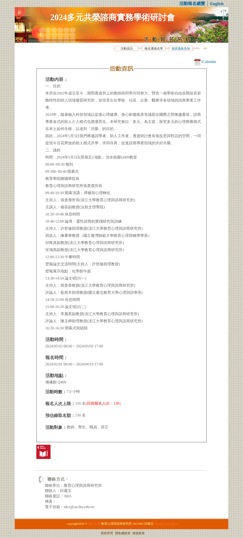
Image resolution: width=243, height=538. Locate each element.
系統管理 (107, 533)
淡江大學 (94, 523)
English (217, 3)
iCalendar (205, 62)
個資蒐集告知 (181, 48)
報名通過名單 (154, 48)
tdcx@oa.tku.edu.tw (166, 523)
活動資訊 (127, 48)
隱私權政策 (123, 533)
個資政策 (138, 533)
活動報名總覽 (192, 3)
